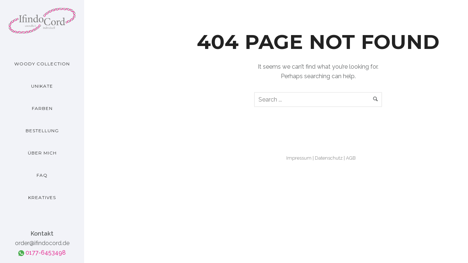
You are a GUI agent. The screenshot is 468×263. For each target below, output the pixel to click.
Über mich (42, 153)
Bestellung (42, 130)
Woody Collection (42, 63)
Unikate (42, 86)
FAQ (42, 175)
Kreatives (42, 197)
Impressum (299, 158)
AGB (351, 158)
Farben (42, 108)
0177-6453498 (42, 252)
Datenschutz (329, 158)
